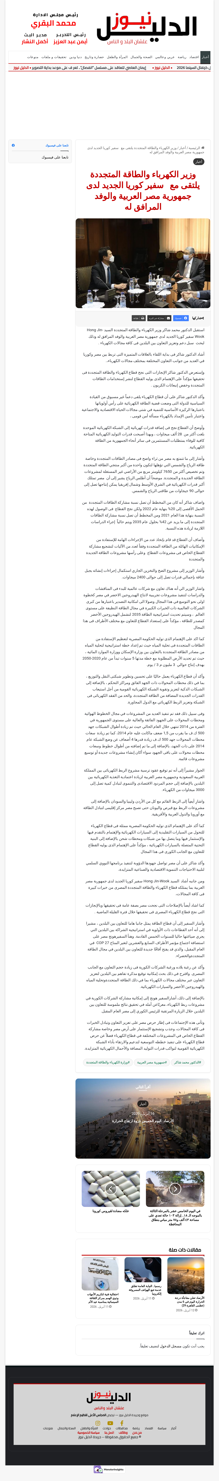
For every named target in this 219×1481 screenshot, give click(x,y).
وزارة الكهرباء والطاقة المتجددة (107, 1062)
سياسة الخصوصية (88, 1439)
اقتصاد (194, 57)
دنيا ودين (75, 57)
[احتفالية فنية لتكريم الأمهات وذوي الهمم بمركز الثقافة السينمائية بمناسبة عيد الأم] (100, 1273)
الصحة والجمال (141, 57)
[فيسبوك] (122, 1430)
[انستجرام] (98, 1430)
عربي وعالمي (165, 57)
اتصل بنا (109, 1439)
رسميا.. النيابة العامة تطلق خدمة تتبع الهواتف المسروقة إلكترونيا (145, 1289)
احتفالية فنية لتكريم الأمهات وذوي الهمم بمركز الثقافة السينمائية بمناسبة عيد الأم (103, 1298)
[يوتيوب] (110, 1430)
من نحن (137, 1439)
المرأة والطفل (117, 57)
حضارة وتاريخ (94, 57)
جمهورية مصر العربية (151, 1062)
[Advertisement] (110, 106)
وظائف (123, 1439)
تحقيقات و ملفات (53, 57)
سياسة (162, 1435)
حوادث (107, 1435)
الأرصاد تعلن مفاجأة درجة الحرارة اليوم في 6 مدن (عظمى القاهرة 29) (189, 1301)
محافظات (122, 1435)
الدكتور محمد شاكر (186, 1062)
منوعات (33, 57)
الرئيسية (196, 148)
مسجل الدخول (171, 1346)
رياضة (182, 57)
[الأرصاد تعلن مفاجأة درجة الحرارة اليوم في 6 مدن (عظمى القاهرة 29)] (185, 1275)
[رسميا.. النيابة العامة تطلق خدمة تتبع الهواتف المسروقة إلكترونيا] (143, 1269)
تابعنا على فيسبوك (55, 157)
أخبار (205, 57)
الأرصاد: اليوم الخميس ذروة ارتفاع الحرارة (143, 1119)
